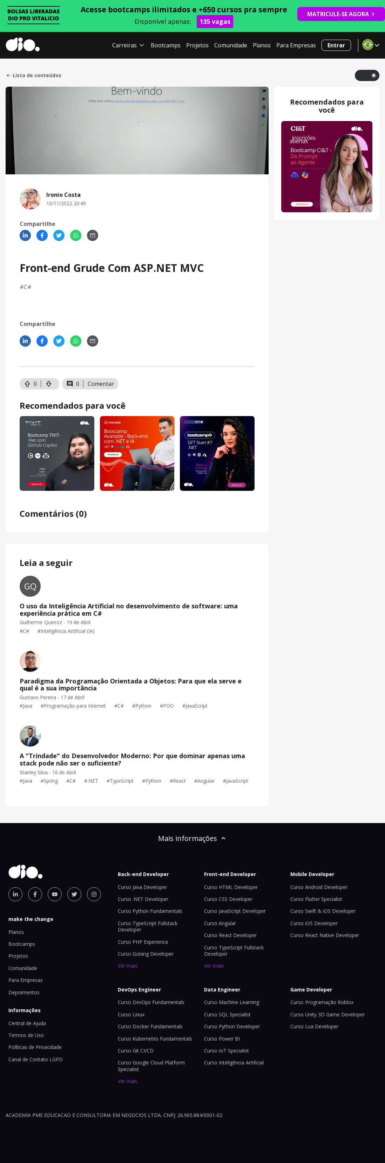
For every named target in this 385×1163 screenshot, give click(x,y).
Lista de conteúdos (33, 75)
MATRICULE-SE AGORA (341, 14)
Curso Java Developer (142, 887)
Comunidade (230, 45)
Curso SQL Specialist (227, 1014)
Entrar (336, 45)
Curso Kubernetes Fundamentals (155, 1038)
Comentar (101, 384)
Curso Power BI (222, 1038)
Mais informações (192, 838)
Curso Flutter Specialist (316, 899)
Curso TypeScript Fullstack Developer (147, 926)
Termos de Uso (26, 1035)
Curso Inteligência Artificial (234, 1062)
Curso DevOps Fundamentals (151, 1002)
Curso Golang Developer (146, 953)
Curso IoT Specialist (226, 1050)
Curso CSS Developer (228, 899)
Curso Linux (131, 1014)
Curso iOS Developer (314, 923)
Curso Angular (220, 923)
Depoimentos (24, 992)
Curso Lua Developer (314, 1026)
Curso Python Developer (232, 1026)
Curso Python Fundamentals (150, 911)
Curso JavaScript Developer (235, 911)
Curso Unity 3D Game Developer (327, 1014)
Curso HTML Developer (231, 887)
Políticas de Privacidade (35, 1047)
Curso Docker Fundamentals (150, 1026)
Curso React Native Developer (324, 935)
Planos (262, 45)
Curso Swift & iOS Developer (323, 911)
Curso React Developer (230, 935)
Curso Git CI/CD (136, 1050)
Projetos (197, 45)
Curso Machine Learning (231, 1002)
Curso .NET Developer (143, 899)
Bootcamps (166, 45)
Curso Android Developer (318, 887)
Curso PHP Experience (143, 941)
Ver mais (127, 965)
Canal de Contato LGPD (35, 1059)
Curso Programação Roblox (321, 1002)
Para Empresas (296, 45)
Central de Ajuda (27, 1023)
